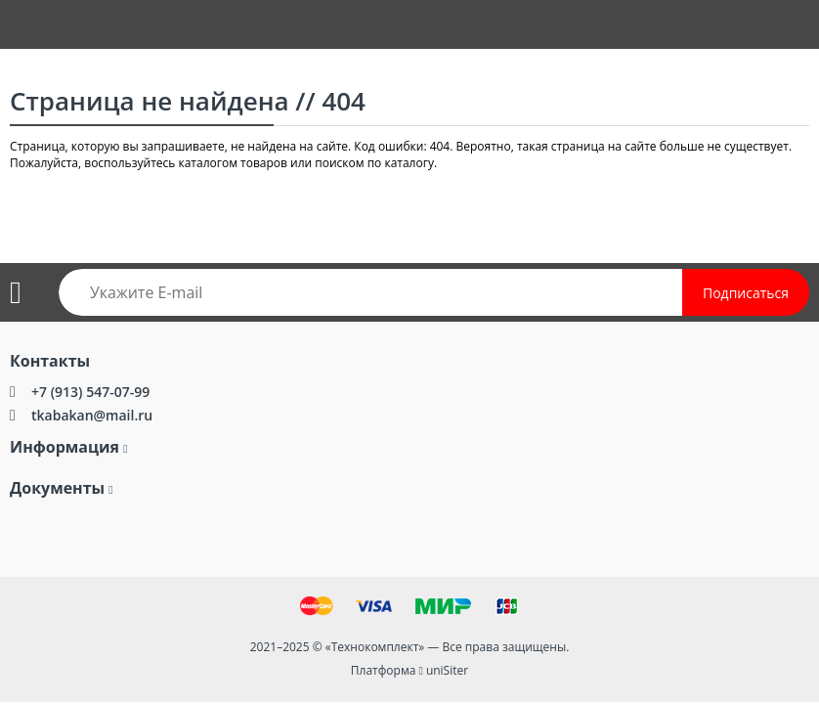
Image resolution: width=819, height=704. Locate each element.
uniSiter (447, 670)
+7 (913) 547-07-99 (90, 391)
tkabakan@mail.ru (91, 415)
